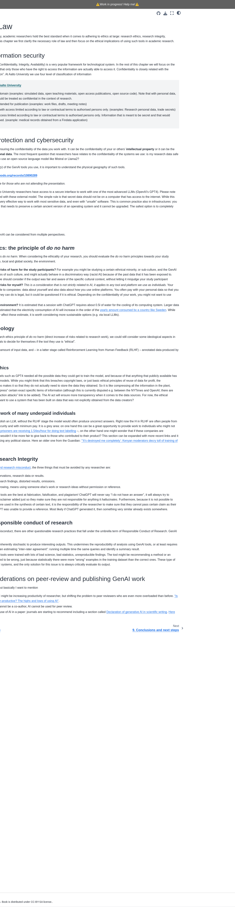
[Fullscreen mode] (172, 13)
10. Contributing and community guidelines (23, 134)
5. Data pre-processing (18, 103)
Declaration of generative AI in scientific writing (122, 870)
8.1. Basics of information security (209, 20)
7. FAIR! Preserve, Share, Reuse (24, 115)
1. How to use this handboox (21, 79)
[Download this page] (165, 13)
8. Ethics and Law (16, 120)
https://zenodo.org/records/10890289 (113, 240)
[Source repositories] (158, 13)
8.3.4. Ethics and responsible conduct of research (208, 66)
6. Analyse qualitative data (20, 109)
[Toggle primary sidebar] (53, 13)
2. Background (13, 85)
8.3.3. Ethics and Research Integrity (212, 58)
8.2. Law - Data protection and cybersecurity (206, 28)
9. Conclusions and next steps (22, 126)
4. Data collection (15, 97)
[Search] (23, 64)
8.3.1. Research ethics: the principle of (212, 44)
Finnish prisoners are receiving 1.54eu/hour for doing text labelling (96, 609)
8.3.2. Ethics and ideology (206, 52)
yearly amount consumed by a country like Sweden (100, 434)
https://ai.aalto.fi (84, 257)
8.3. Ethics (194, 36)
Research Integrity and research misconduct (103, 655)
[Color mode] (178, 13)
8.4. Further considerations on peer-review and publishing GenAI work (209, 76)
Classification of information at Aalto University (90, 104)
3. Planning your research (20, 91)
